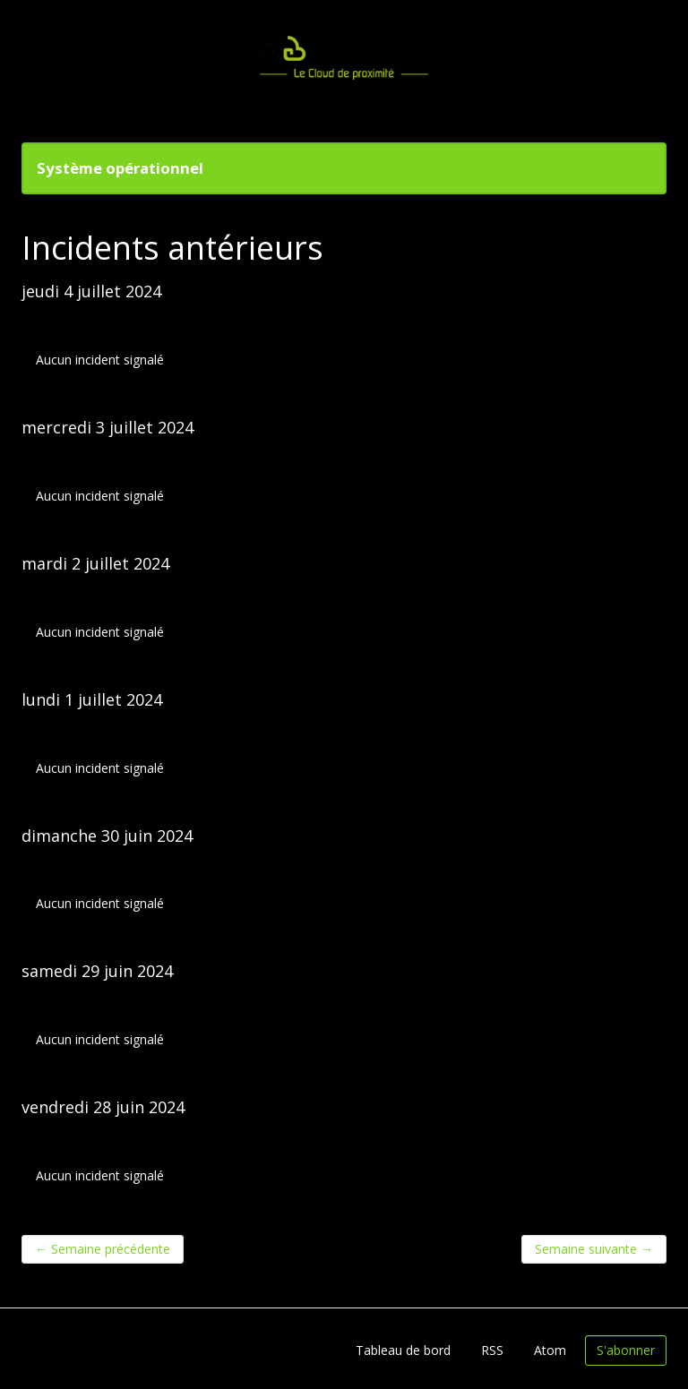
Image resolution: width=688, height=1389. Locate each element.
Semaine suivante (594, 1248)
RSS (492, 1350)
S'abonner (626, 1350)
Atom (550, 1350)
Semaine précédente (102, 1248)
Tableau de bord (403, 1350)
